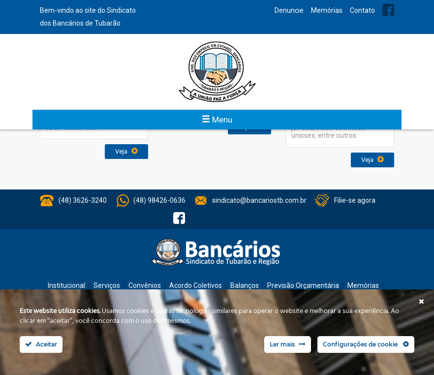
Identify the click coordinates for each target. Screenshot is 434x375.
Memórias (326, 10)
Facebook (388, 10)
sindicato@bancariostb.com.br (259, 200)
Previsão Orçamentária (303, 285)
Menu (217, 120)
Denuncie (289, 10)
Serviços (106, 285)
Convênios (144, 285)
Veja (126, 151)
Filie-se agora (354, 200)
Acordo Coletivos (195, 285)
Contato (362, 10)
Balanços (244, 285)
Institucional (66, 285)
